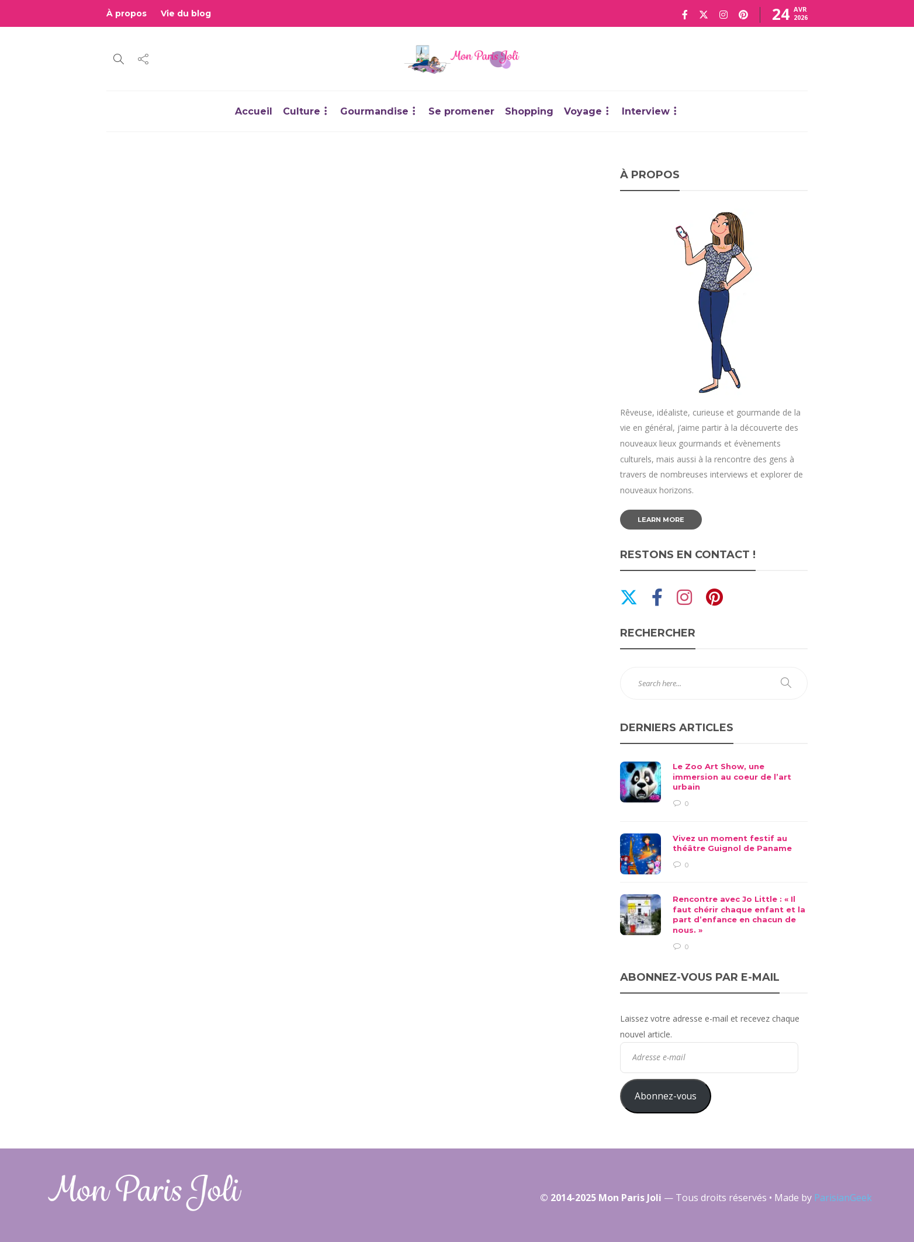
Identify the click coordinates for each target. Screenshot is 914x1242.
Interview (646, 111)
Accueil (253, 111)
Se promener (461, 111)
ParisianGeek (843, 1197)
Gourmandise (374, 111)
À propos (126, 13)
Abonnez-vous (666, 1095)
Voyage (583, 111)
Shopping (529, 111)
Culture (301, 111)
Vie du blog (186, 13)
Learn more (661, 520)
